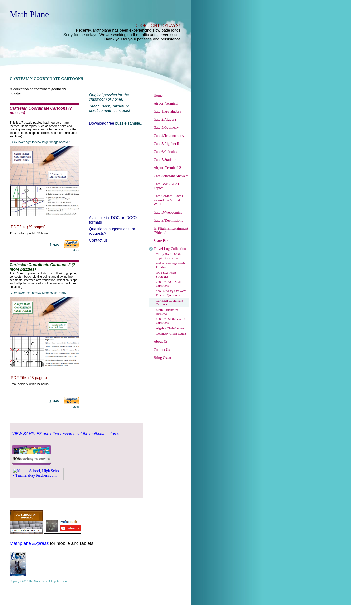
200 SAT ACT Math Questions (169, 284)
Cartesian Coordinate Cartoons (169, 302)
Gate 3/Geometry (166, 127)
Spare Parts (162, 241)
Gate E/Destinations (168, 220)
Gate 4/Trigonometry (169, 135)
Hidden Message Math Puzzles (170, 265)
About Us (161, 341)
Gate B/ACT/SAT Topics (167, 186)
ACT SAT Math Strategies (166, 274)
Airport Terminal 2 (167, 168)
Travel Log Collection (170, 249)
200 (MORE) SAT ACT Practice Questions (171, 293)
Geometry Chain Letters (171, 333)
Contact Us (162, 349)
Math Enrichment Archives (167, 311)
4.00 (56, 244)
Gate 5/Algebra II (166, 144)
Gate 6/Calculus (165, 152)
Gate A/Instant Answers (171, 176)
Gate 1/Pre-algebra (167, 111)
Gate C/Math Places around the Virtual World (168, 200)
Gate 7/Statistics (165, 160)
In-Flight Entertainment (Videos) (171, 230)
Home (158, 95)
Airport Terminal (166, 103)
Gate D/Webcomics (168, 212)
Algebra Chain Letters (170, 328)
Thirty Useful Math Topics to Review (168, 256)
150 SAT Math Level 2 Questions (170, 321)
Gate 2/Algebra (165, 119)
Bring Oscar (162, 358)
